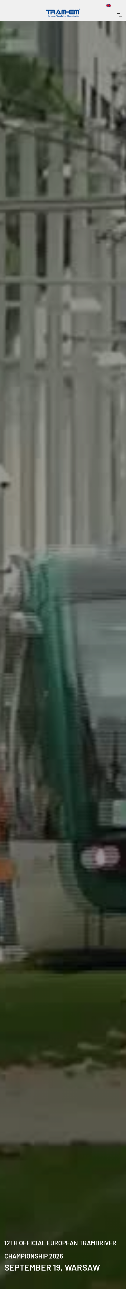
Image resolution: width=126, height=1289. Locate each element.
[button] (119, 15)
